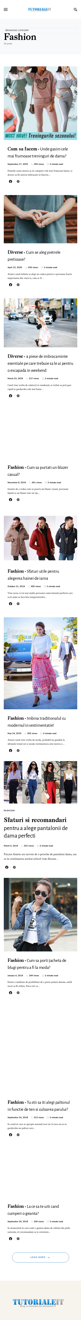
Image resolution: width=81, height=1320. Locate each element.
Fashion (9, 810)
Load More (38, 1257)
